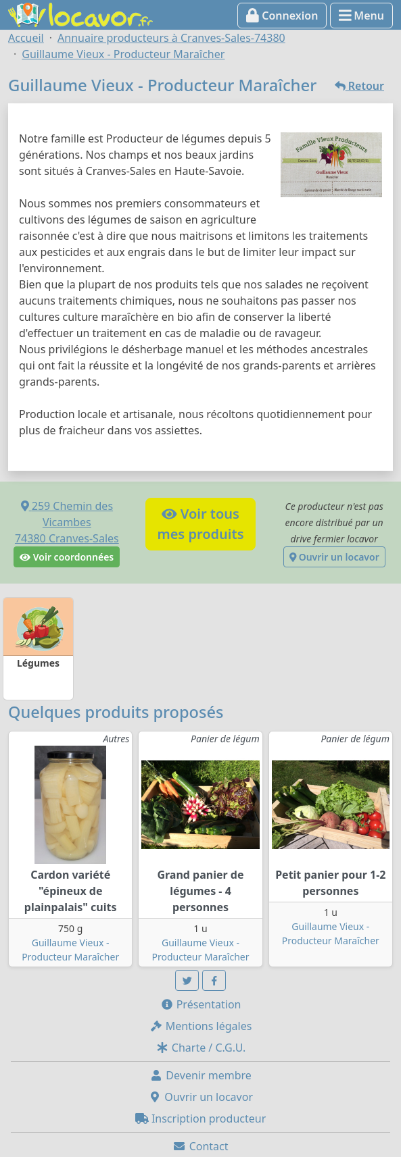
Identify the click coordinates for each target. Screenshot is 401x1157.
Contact (200, 1146)
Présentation (200, 1004)
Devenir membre (200, 1075)
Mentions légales (200, 1026)
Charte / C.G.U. (201, 1047)
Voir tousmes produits (200, 524)
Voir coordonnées (67, 556)
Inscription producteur (200, 1118)
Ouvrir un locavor (334, 556)
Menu (361, 15)
